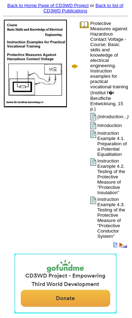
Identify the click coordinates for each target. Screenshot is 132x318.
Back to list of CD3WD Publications (83, 8)
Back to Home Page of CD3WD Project (48, 5)
